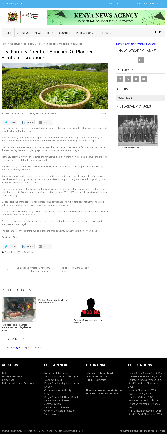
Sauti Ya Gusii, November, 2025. (145, 414)
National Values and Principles (148, 3)
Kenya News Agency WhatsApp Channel (136, 43)
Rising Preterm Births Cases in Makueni (74, 269)
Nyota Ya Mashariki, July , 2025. (145, 400)
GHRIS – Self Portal (96, 379)
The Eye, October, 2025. (141, 397)
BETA (50, 32)
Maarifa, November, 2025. (142, 390)
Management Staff (12, 376)
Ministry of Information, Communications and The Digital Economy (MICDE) (61, 376)
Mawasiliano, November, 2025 (145, 376)
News (38, 32)
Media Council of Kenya (56, 407)
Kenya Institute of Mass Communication (56, 402)
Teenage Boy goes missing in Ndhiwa (88, 321)
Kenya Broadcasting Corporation (61, 383)
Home (8, 32)
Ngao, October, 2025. (140, 393)
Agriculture (15, 43)
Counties (64, 32)
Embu (47, 113)
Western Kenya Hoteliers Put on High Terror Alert (53, 301)
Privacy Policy (136, 430)
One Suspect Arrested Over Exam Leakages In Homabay (33, 269)
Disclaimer (149, 430)
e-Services (105, 32)
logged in (18, 347)
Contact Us (113, 3)
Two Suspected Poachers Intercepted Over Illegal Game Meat (16, 327)
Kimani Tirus (17, 252)
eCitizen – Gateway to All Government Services (99, 374)
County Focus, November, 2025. (146, 379)
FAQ (126, 3)
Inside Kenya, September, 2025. (145, 372)
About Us (23, 32)
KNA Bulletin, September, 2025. (145, 410)
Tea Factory (30, 252)
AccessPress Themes (73, 430)
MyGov (48, 386)
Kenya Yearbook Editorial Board (61, 397)
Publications (84, 32)
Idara (6, 113)
